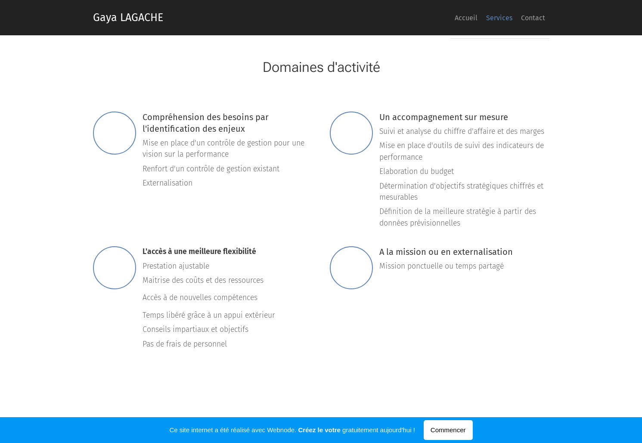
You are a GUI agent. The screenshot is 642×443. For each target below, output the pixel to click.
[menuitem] (510, 17)
